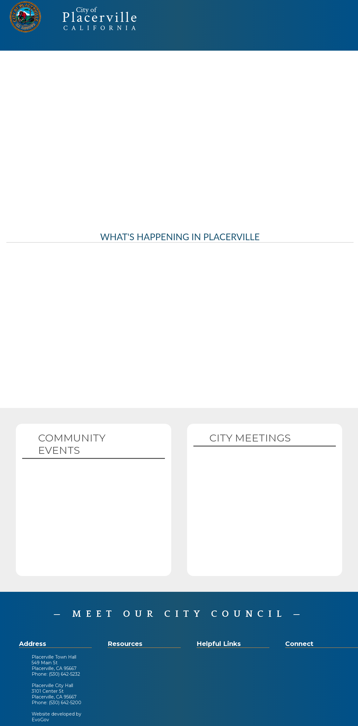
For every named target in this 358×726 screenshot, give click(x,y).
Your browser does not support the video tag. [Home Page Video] (179, 135)
